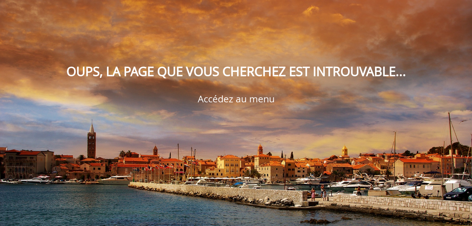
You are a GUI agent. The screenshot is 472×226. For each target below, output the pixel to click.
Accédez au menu (236, 99)
